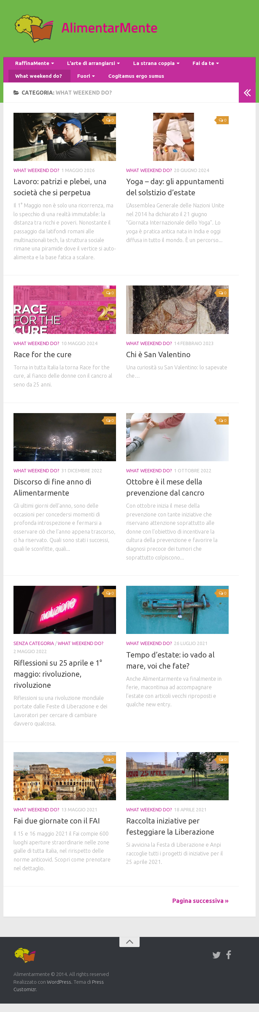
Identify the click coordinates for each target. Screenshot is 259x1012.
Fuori (75, 82)
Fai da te (187, 66)
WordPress (59, 990)
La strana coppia (142, 66)
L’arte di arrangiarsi (84, 66)
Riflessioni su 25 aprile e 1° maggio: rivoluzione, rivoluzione (57, 682)
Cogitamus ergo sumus (123, 82)
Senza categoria (33, 652)
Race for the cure (42, 363)
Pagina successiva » (200, 909)
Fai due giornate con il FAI (56, 829)
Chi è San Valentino (158, 363)
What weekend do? (36, 82)
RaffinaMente (30, 66)
